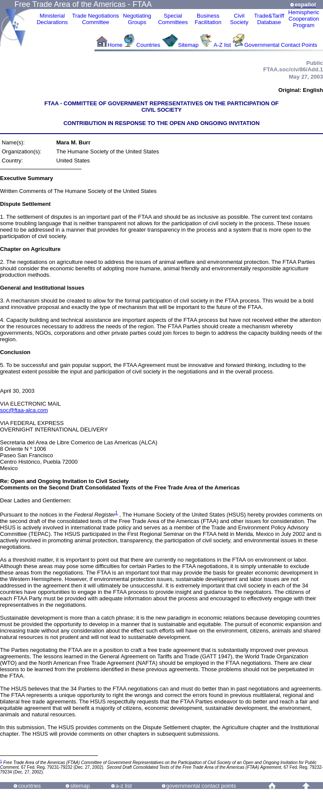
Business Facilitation (208, 18)
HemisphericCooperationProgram (303, 18)
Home (115, 45)
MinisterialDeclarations (52, 18)
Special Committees (173, 18)
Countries (149, 45)
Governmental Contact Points (280, 45)
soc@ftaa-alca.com (24, 410)
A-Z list (222, 45)
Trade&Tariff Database (269, 18)
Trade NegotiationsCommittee (95, 18)
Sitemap (188, 45)
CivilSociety (239, 18)
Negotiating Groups (137, 18)
